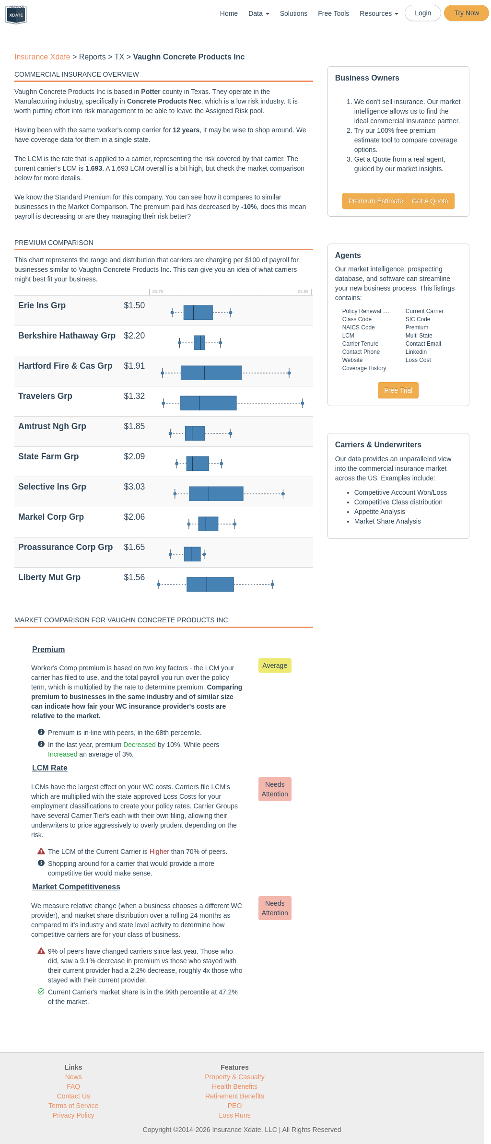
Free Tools (333, 13)
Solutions (294, 13)
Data (258, 13)
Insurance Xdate (42, 57)
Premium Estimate (376, 201)
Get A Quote (430, 201)
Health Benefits (234, 1086)
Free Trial (398, 390)
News (73, 1077)
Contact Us (73, 1096)
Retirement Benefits (234, 1096)
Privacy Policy (73, 1115)
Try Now (466, 13)
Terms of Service (73, 1105)
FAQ (73, 1086)
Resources (379, 13)
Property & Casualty (235, 1077)
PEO (235, 1105)
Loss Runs (234, 1115)
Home (229, 13)
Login (423, 13)
